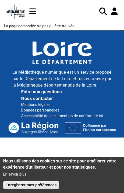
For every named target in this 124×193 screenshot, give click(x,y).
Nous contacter (37, 98)
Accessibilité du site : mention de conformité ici (62, 116)
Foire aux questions (41, 91)
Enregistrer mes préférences (31, 187)
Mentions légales (36, 104)
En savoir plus (14, 177)
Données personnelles (40, 110)
